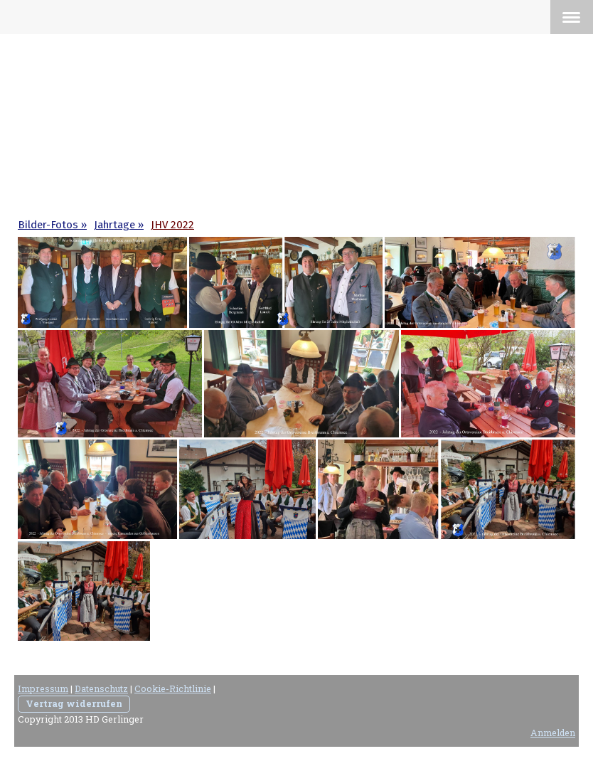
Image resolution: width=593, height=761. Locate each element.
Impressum (43, 688)
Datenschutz (101, 688)
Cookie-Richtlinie (172, 688)
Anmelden (552, 732)
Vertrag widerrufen (74, 703)
